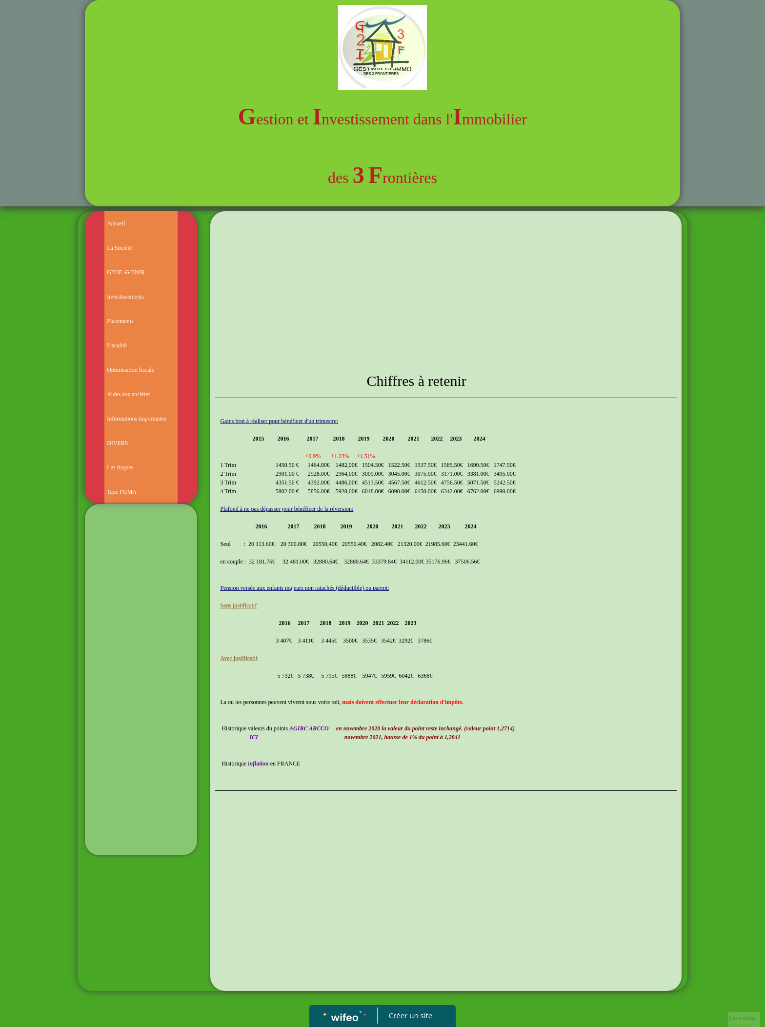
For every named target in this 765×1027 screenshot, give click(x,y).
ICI (253, 737)
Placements (120, 321)
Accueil (116, 223)
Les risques (120, 467)
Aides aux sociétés (128, 394)
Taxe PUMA (122, 491)
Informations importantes (136, 418)
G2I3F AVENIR (125, 272)
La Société (119, 247)
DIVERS (117, 443)
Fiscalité (117, 345)
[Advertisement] (141, 704)
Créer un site (410, 1015)
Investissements (125, 296)
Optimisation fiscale (130, 369)
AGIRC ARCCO (309, 728)
